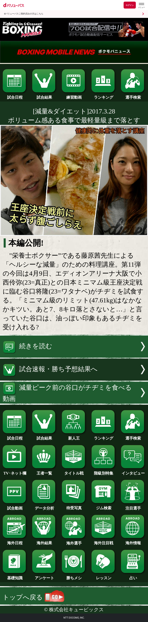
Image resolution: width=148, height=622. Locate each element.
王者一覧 (44, 471)
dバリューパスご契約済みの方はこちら (23, 13)
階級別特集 (103, 471)
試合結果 (44, 95)
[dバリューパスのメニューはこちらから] (141, 5)
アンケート (44, 576)
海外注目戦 (103, 541)
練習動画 (74, 95)
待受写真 (74, 506)
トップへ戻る (33, 597)
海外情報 (133, 541)
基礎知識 (14, 576)
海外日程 (14, 541)
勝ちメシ (74, 576)
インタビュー (133, 471)
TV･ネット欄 (14, 471)
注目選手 (133, 506)
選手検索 (133, 95)
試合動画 (14, 506)
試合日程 (14, 95)
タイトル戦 (74, 471)
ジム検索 (103, 506)
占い (133, 576)
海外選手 (74, 541)
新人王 (74, 436)
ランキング (103, 95)
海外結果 (44, 541)
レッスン (103, 576)
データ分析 (44, 506)
